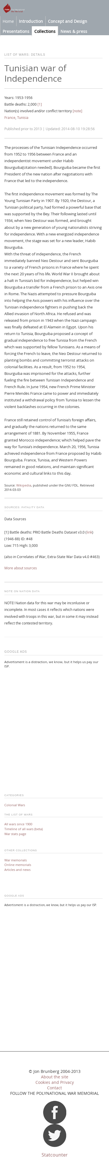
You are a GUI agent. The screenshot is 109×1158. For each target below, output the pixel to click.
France (9, 117)
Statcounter (55, 1155)
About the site (54, 1077)
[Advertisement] (54, 727)
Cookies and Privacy (54, 1082)
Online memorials (17, 865)
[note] (77, 111)
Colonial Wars (14, 805)
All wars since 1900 (18, 824)
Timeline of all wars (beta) (23, 829)
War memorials (15, 860)
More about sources (20, 568)
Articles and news (17, 869)
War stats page (15, 834)
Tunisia (22, 117)
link (89, 532)
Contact (54, 1087)
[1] (39, 104)
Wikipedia (23, 485)
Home (8, 21)
